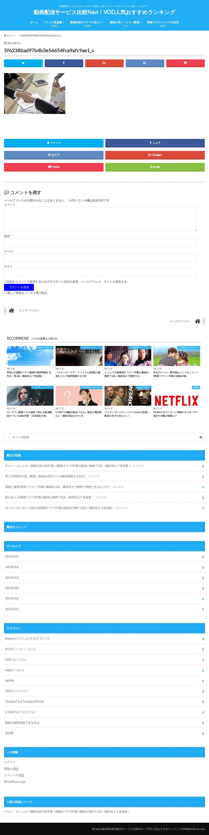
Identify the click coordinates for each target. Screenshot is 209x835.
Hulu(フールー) (14, 670)
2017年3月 (12, 598)
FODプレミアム (15, 659)
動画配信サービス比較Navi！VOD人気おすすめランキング (104, 12)
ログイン (10, 762)
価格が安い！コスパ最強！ (126, 24)
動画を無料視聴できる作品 (22, 722)
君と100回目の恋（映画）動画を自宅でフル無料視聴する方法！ (52, 476)
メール (9, 251)
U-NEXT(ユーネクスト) (20, 712)
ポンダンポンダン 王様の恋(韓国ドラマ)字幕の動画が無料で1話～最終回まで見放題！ (66, 508)
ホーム (34, 22)
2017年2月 (12, 609)
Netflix (9, 680)
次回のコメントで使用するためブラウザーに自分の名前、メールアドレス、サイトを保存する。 (68, 281)
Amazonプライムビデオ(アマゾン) (27, 638)
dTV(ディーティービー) (20, 649)
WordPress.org (14, 781)
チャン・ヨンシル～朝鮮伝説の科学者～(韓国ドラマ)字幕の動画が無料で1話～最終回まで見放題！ (75, 466)
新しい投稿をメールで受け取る (27, 292)
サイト (8, 266)
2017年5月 (12, 577)
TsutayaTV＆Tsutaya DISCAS (24, 701)
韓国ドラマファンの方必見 (163, 24)
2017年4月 (12, 588)
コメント (10, 204)
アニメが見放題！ (54, 24)
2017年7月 (12, 556)
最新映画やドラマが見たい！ (87, 24)
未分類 (9, 733)
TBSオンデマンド (16, 691)
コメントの (14, 775)
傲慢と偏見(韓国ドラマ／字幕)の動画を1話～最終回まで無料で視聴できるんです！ (65, 487)
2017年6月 (12, 567)
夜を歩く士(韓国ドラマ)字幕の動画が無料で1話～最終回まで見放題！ (56, 497)
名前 (8, 236)
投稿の (11, 768)
